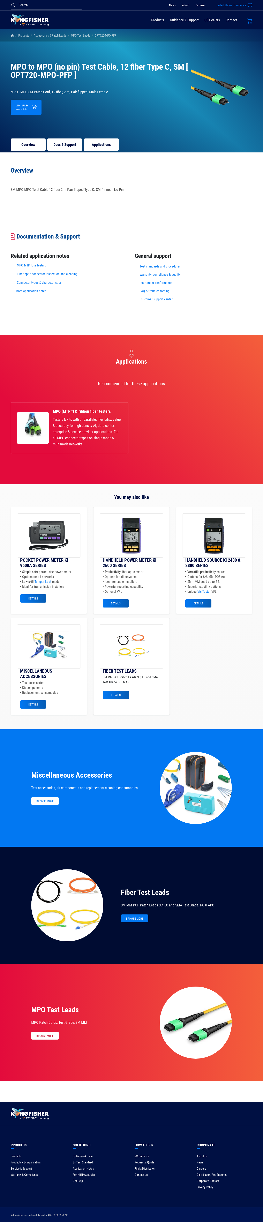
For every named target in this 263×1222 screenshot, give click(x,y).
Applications (101, 144)
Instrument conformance (156, 283)
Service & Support (21, 1168)
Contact (231, 20)
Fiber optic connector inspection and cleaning (47, 274)
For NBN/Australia (84, 1175)
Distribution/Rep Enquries (212, 1175)
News (172, 5)
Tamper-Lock (43, 582)
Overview (28, 144)
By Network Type (83, 1156)
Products (157, 20)
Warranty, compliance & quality (160, 275)
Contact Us (141, 1175)
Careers (201, 1168)
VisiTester (204, 592)
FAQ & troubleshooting (155, 291)
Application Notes (83, 1168)
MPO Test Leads (80, 35)
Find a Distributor (145, 1168)
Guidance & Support (184, 20)
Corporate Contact (208, 1181)
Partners (200, 5)
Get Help (78, 1181)
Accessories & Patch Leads (50, 35)
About (185, 5)
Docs (64, 144)
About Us (202, 1156)
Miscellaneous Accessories (71, 775)
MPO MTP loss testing (31, 265)
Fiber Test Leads (145, 892)
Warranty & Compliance (24, 1175)
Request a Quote (144, 1162)
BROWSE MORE (45, 801)
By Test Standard (83, 1162)
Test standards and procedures (160, 266)
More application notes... (32, 291)
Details (33, 598)
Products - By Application (25, 1162)
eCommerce (142, 1156)
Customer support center (156, 299)
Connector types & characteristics (39, 283)
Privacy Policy (205, 1187)
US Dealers (212, 20)
